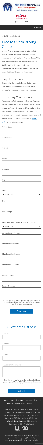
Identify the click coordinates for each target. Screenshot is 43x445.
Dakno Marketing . (31, 440)
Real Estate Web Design (13, 440)
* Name (5, 333)
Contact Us (31, 403)
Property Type (8, 275)
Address (5, 169)
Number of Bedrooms (11, 243)
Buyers (12, 400)
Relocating (29, 400)
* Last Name (7, 137)
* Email (5, 148)
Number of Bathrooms (11, 254)
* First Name (7, 127)
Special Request (8, 286)
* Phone (6, 343)
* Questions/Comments (12, 365)
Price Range (7, 211)
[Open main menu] (3, 27)
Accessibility (31, 438)
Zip (3, 201)
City (4, 180)
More (38, 27)
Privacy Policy (21, 438)
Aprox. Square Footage (11, 233)
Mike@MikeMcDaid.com (17, 421)
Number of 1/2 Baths (10, 264)
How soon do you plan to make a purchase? (19, 222)
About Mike (20, 403)
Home (5, 400)
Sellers (20, 400)
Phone (4, 158)
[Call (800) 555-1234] (21, 21)
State (4, 190)
